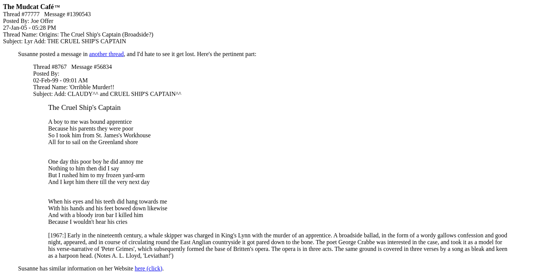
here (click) (148, 268)
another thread (106, 54)
